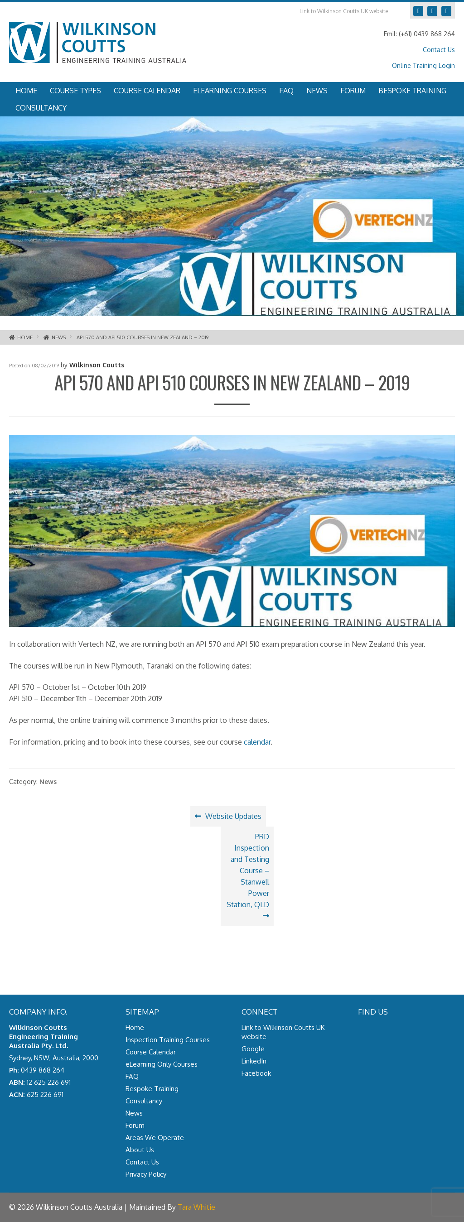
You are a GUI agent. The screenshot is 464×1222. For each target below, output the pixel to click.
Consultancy (41, 107)
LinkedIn (428, 9)
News (317, 90)
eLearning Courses (229, 90)
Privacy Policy (146, 1174)
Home (26, 90)
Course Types (75, 90)
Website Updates (233, 818)
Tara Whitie (196, 1207)
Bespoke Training (412, 90)
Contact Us (439, 49)
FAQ (286, 90)
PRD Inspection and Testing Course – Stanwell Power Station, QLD (249, 870)
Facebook (442, 9)
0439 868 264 (42, 1070)
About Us (140, 1149)
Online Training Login (423, 65)
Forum (353, 90)
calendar (257, 741)
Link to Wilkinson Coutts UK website (344, 11)
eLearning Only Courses (162, 1064)
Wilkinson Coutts (96, 365)
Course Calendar (147, 90)
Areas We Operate (155, 1137)
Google (414, 9)
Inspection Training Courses (168, 1039)
